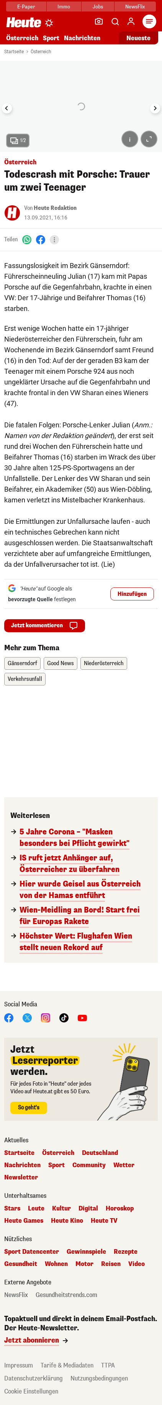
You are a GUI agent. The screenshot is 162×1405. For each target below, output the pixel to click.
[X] (27, 1017)
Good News (60, 663)
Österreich (22, 38)
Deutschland (100, 1153)
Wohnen (56, 1264)
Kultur (61, 1208)
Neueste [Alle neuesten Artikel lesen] (138, 38)
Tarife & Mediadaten (67, 1365)
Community (89, 1165)
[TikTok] (64, 1017)
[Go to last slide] (7, 108)
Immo (63, 6)
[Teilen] (54, 239)
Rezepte (125, 1252)
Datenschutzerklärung (33, 1378)
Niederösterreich (104, 663)
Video (136, 1264)
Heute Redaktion (55, 208)
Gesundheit (20, 1264)
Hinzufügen (132, 594)
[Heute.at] (23, 22)
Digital (88, 1208)
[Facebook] (40, 239)
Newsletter (21, 1177)
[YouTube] (82, 1017)
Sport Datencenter (31, 1252)
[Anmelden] (131, 21)
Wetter (123, 1165)
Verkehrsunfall (25, 679)
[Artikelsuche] (114, 21)
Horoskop (120, 1208)
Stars (12, 1208)
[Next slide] (155, 108)
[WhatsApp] (26, 239)
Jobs (98, 6)
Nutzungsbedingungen (99, 1378)
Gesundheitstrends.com (66, 1295)
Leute (36, 1208)
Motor (84, 1264)
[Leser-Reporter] (98, 21)
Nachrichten (82, 38)
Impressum (18, 1365)
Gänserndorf (22, 663)
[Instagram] (45, 1017)
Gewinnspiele (86, 1252)
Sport (51, 38)
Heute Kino (67, 1221)
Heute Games (23, 1221)
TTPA (108, 1365)
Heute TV (104, 1221)
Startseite (14, 51)
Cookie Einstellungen (31, 1391)
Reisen (111, 1264)
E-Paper (26, 6)
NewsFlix (135, 6)
